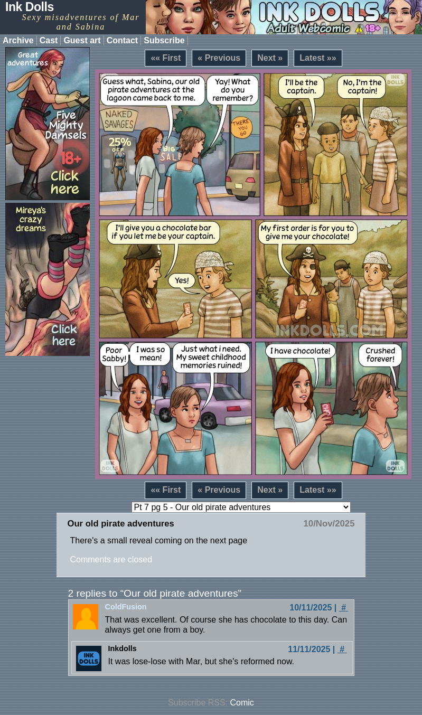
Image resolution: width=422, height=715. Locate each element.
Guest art (81, 40)
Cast (49, 40)
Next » (270, 57)
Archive (18, 40)
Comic (242, 702)
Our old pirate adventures (120, 524)
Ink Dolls (29, 7)
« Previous (219, 57)
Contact (122, 40)
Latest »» (317, 57)
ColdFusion (126, 607)
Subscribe (164, 40)
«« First (166, 57)
